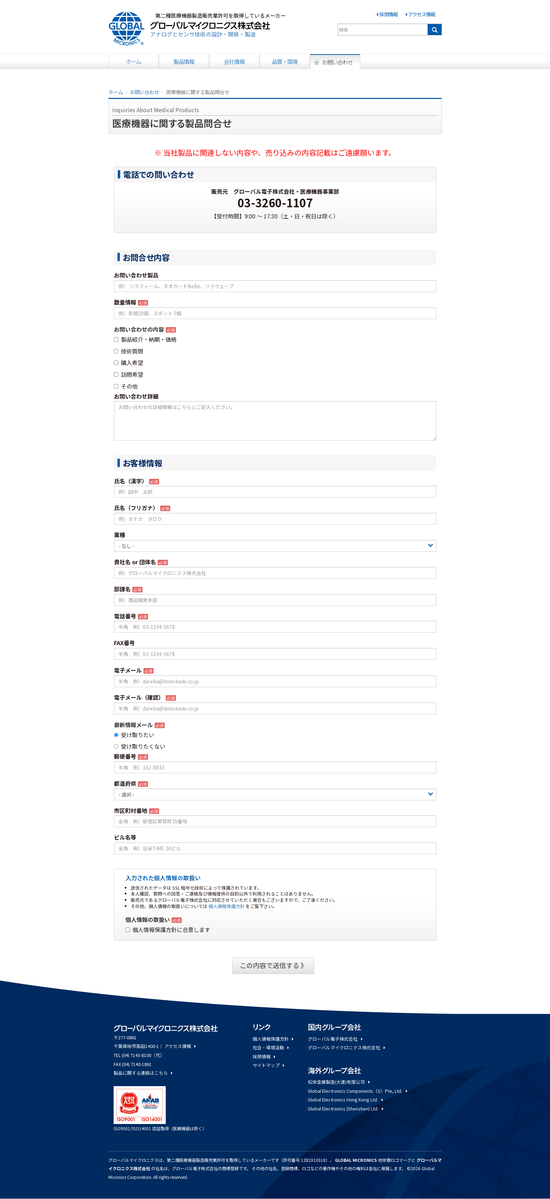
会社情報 (234, 61)
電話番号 (125, 616)
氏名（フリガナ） (136, 507)
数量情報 (125, 302)
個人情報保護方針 (226, 906)
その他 (126, 386)
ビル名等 (125, 837)
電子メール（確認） (139, 697)
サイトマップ (268, 1065)
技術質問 (128, 351)
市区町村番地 (130, 810)
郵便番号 (125, 756)
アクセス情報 (421, 14)
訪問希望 (128, 374)
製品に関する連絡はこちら (143, 1072)
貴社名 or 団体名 (135, 562)
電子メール (128, 670)
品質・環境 (284, 61)
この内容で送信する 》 (273, 965)
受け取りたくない (139, 746)
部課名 (122, 589)
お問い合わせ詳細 (136, 396)
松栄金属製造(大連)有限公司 (338, 1082)
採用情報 (388, 14)
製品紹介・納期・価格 (145, 339)
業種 (119, 535)
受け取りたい (134, 735)
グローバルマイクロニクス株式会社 (346, 1047)
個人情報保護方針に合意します (167, 929)
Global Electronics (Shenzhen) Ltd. (345, 1108)
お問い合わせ (337, 62)
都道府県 (125, 783)
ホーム (133, 61)
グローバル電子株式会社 (335, 1038)
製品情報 (183, 61)
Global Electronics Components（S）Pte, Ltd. (357, 1091)
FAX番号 (124, 643)
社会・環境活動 (271, 1047)
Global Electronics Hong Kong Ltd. (345, 1099)
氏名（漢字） (130, 481)
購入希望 (128, 362)
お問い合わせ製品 (136, 275)
